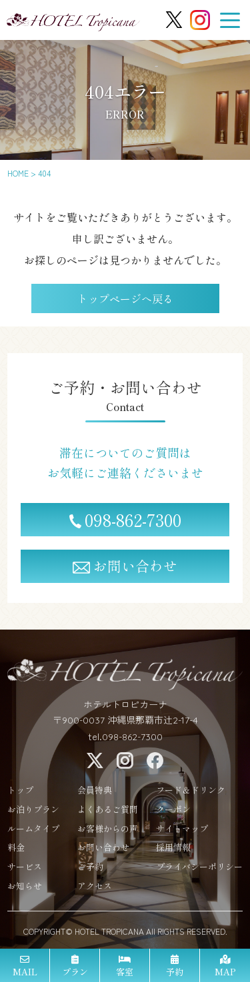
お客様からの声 (107, 831)
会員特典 (94, 793)
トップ (20, 793)
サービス (24, 869)
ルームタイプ (33, 831)
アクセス (94, 889)
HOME (18, 173)
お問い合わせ (125, 566)
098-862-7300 (125, 519)
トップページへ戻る (125, 298)
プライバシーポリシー (199, 869)
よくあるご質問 (107, 811)
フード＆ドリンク (190, 793)
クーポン (173, 811)
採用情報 (173, 850)
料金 (16, 850)
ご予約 (90, 869)
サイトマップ (182, 831)
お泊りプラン (33, 811)
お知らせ (24, 889)
